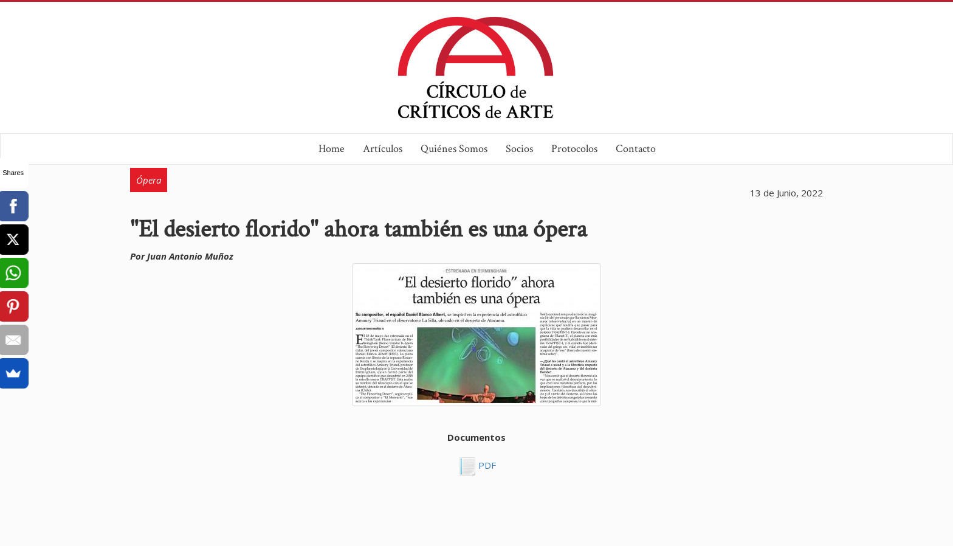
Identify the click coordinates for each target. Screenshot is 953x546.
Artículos (382, 149)
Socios (519, 149)
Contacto (636, 149)
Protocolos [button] (574, 149)
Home (331, 149)
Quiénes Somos (454, 149)
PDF (486, 465)
